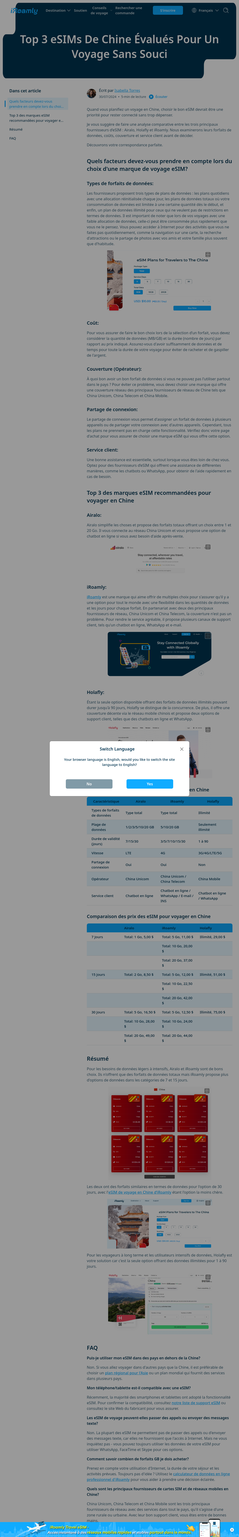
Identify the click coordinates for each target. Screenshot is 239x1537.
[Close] (182, 749)
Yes (150, 783)
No (89, 783)
